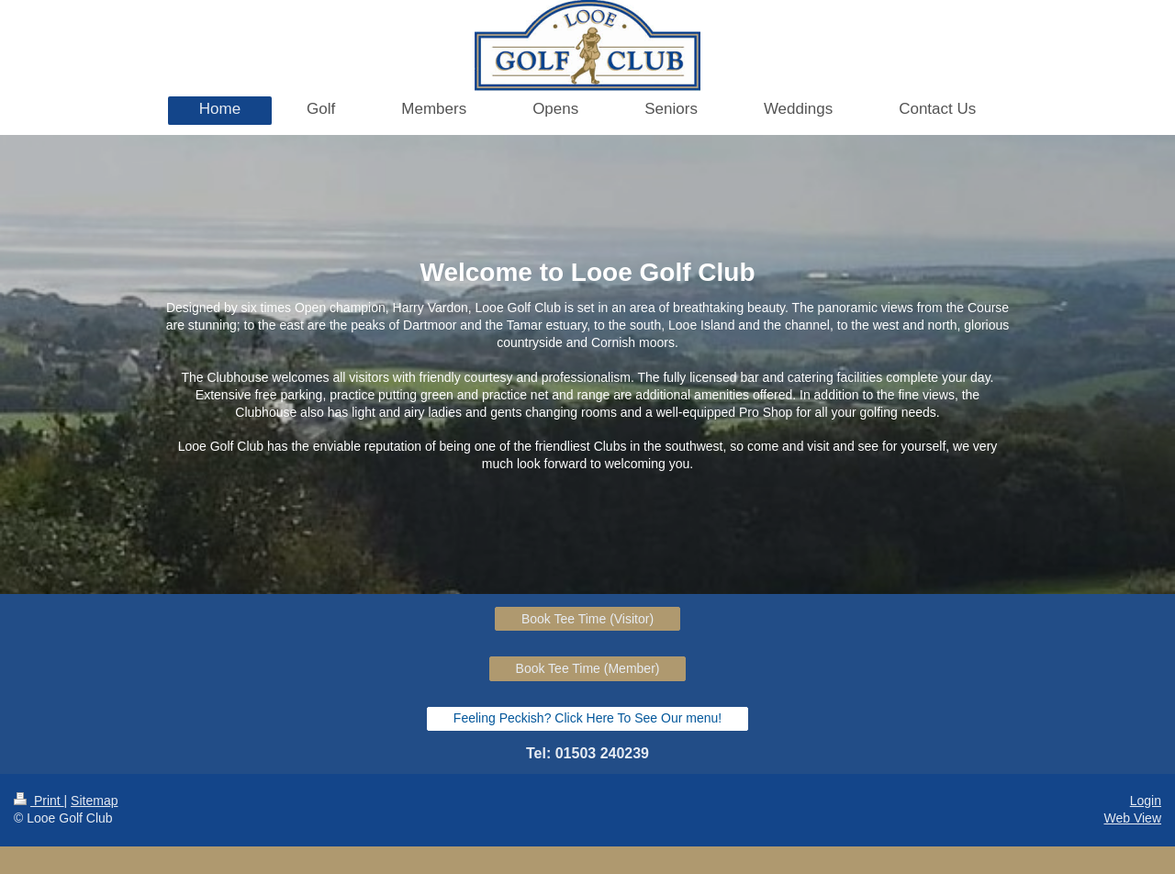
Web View (1132, 818)
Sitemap (94, 800)
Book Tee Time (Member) (588, 668)
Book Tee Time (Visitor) (587, 618)
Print (39, 800)
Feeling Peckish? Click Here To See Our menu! (587, 718)
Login (1145, 800)
